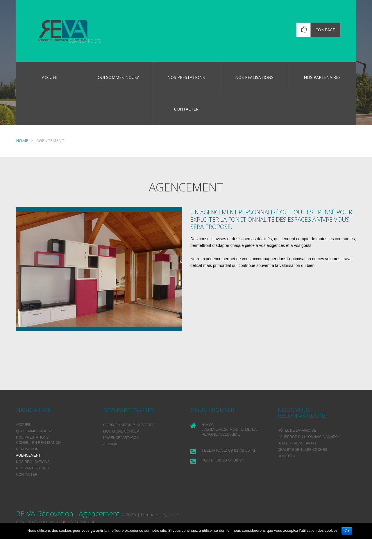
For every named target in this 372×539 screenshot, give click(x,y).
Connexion (85, 521)
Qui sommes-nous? (118, 77)
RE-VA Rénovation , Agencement (67, 513)
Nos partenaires (322, 77)
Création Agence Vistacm (42, 521)
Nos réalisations (254, 77)
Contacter (186, 109)
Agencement (28, 455)
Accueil (50, 77)
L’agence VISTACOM (121, 438)
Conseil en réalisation (38, 443)
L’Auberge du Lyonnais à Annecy (309, 437)
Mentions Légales (158, 515)
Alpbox (110, 444)
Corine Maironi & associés (129, 425)
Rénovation (27, 449)
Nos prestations (186, 77)
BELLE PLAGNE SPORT (297, 443)
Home (22, 140)
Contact (325, 29)
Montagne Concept (122, 431)
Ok (347, 531)
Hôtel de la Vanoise (297, 430)
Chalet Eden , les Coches (302, 450)
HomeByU (286, 456)
